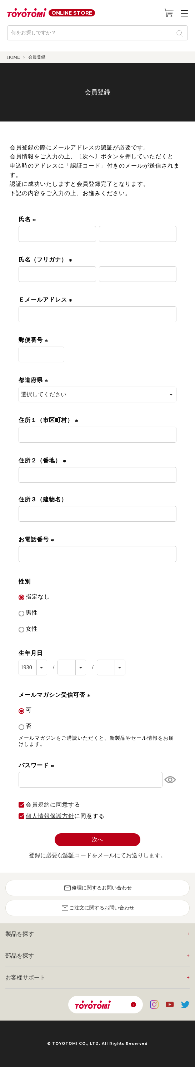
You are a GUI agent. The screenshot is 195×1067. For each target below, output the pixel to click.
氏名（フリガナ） (47, 260)
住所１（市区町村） (50, 420)
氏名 (28, 219)
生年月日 (31, 653)
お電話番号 (37, 539)
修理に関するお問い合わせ (97, 888)
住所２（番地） (44, 460)
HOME (13, 57)
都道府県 (34, 380)
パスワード (37, 765)
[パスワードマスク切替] (169, 780)
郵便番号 (34, 340)
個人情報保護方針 (50, 816)
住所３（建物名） (43, 499)
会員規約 (38, 805)
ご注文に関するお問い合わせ (97, 908)
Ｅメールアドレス (47, 300)
